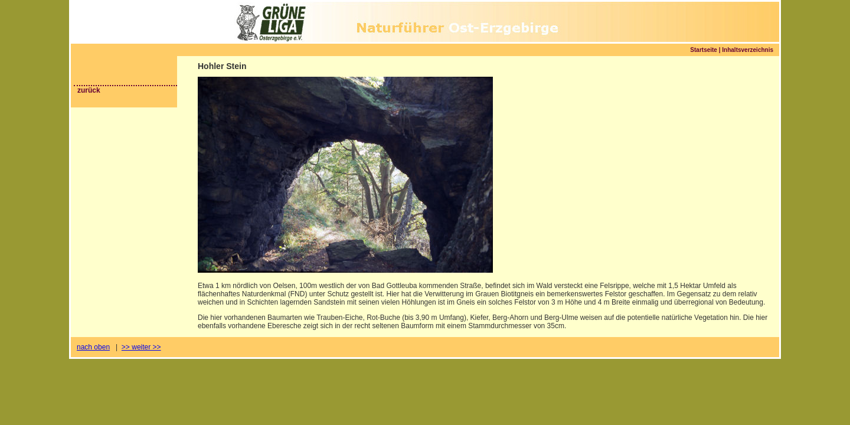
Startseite (703, 50)
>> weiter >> (141, 347)
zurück (88, 90)
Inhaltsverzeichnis (747, 50)
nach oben (93, 347)
